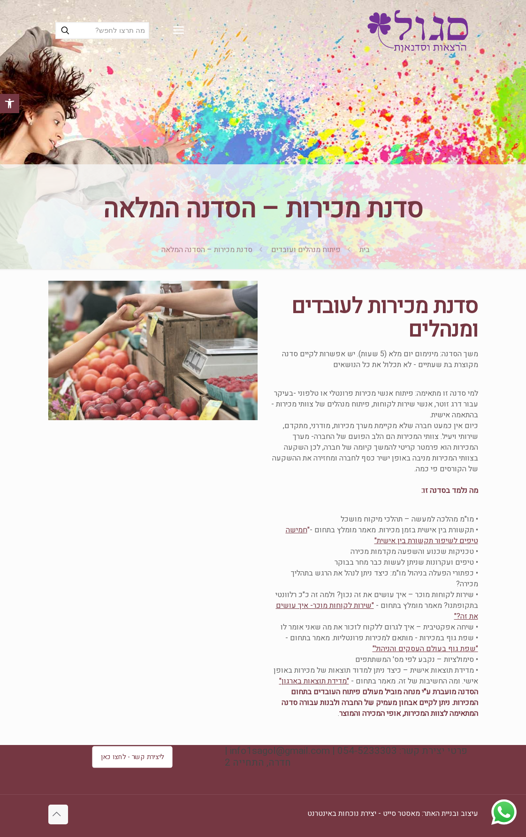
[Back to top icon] (58, 814)
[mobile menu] (178, 30)
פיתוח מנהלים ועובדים (306, 249)
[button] (9, 103)
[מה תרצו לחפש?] (102, 30)
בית (364, 249)
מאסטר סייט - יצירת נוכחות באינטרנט (363, 813)
